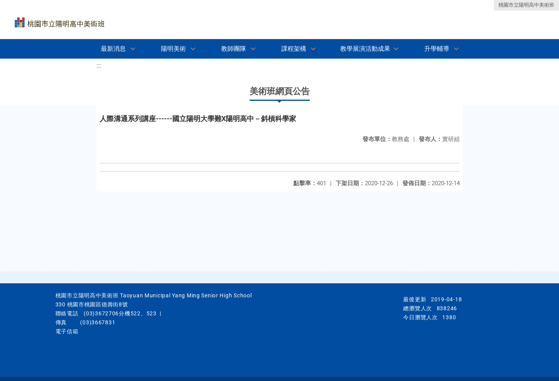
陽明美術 (173, 48)
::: (98, 65)
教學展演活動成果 (365, 48)
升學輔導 (436, 48)
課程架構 (293, 48)
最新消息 (113, 48)
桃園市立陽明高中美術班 (526, 5)
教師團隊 (233, 48)
